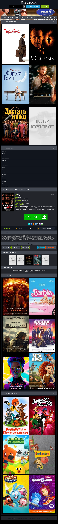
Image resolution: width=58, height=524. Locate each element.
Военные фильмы (5, 158)
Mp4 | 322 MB (15, 247)
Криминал (4, 179)
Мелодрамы (4, 181)
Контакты (47, 518)
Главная (4, 17)
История (3, 169)
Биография (4, 151)
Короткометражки (5, 176)
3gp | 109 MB (6, 247)
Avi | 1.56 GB (25, 247)
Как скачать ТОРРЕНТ (35, 518)
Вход (45, 6)
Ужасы (27, 17)
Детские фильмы (5, 162)
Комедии (11, 17)
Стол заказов (41, 17)
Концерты (4, 174)
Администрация (51, 17)
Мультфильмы (19, 17)
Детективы (4, 160)
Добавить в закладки (47, 228)
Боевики (33, 17)
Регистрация (33, 6)
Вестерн (3, 155)
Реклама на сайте (21, 518)
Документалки (5, 165)
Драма (3, 167)
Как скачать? (41, 247)
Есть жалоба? (50, 247)
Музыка (3, 183)
